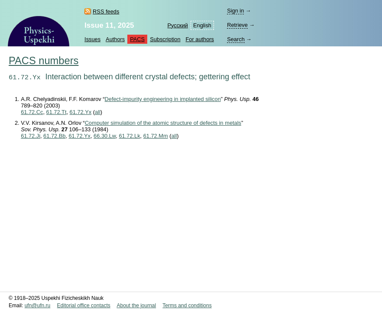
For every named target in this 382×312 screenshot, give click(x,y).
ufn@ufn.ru (38, 305)
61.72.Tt (56, 112)
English (202, 25)
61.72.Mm (155, 136)
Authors (115, 39)
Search (236, 39)
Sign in (235, 10)
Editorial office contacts (83, 305)
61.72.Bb (54, 136)
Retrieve (237, 25)
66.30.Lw (105, 136)
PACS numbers (43, 60)
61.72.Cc (32, 112)
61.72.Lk (129, 136)
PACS (137, 39)
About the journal (136, 305)
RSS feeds (106, 11)
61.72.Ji (30, 136)
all (97, 112)
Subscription (165, 39)
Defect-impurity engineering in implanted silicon (163, 99)
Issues (92, 39)
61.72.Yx (81, 112)
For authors (200, 39)
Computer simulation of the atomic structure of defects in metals (163, 123)
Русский (178, 25)
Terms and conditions (186, 305)
